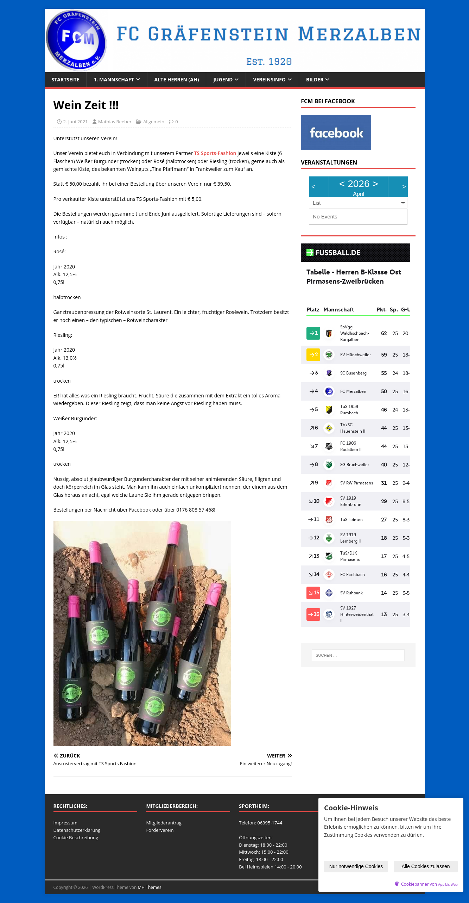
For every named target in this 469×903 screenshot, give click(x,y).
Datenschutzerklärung (77, 830)
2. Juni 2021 (75, 121)
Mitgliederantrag (164, 822)
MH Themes (149, 887)
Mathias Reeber (115, 121)
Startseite (66, 79)
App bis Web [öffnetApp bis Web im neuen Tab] (448, 884)
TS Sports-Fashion (215, 153)
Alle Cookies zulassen (426, 866)
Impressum (65, 822)
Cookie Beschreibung (76, 837)
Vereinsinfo (269, 79)
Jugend (223, 79)
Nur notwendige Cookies (356, 866)
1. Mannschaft (114, 79)
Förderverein (159, 830)
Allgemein (153, 121)
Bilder (314, 79)
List (317, 203)
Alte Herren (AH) (176, 79)
